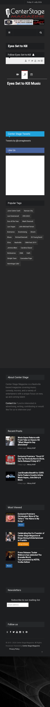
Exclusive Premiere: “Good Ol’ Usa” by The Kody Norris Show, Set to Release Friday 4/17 (31, 458)
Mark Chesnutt (27, 221)
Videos (17, 75)
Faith (28, 253)
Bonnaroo (11, 232)
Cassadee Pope (26, 258)
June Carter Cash (13, 211)
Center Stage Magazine (31, 646)
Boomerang (22, 232)
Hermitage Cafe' (13, 264)
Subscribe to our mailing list (25, 600)
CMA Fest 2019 (30, 242)
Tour (31, 75)
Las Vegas (11, 227)
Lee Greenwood (13, 216)
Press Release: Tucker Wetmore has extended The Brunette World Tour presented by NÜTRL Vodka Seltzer (29, 557)
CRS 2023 (26, 216)
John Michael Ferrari (26, 227)
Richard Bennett (21, 237)
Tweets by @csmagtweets (18, 140)
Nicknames (11, 253)
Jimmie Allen (12, 248)
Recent (10, 75)
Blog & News (23, 544)
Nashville (18, 242)
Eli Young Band (36, 237)
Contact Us (11, 403)
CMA (21, 253)
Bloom (33, 232)
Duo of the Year (13, 221)
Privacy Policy (14, 649)
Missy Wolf (31, 448)
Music (24, 75)
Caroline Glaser (26, 248)
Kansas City (28, 211)
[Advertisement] (26, 108)
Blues (9, 237)
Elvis (9, 242)
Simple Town (12, 258)
